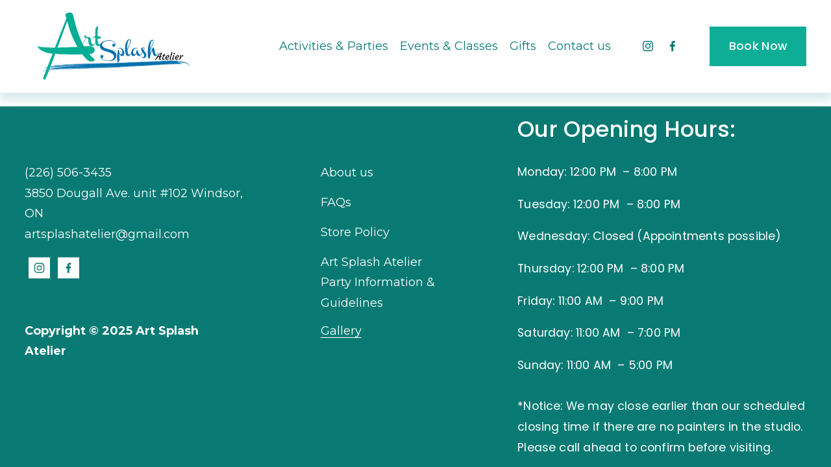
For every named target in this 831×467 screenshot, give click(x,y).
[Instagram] (647, 46)
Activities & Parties (333, 46)
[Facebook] (672, 46)
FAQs (336, 202)
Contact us (579, 46)
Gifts (523, 46)
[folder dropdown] (449, 46)
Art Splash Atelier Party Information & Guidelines (378, 282)
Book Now (758, 46)
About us (347, 172)
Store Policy (355, 232)
